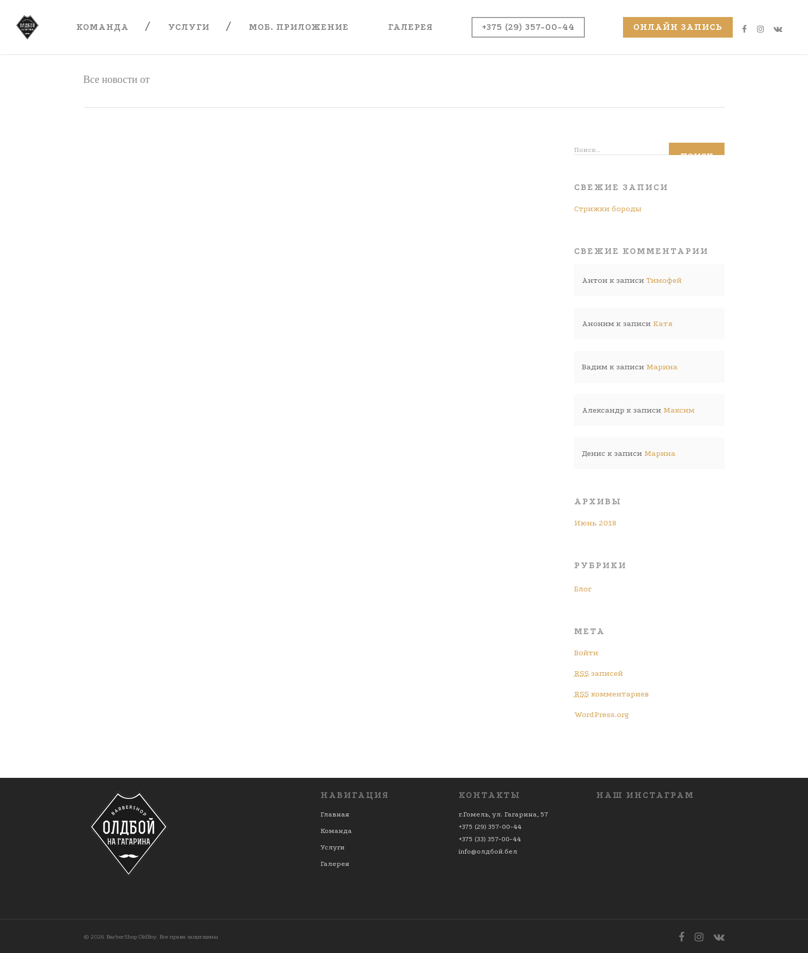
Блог (583, 588)
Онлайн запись (677, 27)
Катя (662, 323)
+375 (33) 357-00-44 (490, 839)
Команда (102, 27)
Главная (335, 814)
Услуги (189, 27)
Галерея (410, 27)
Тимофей (664, 280)
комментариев (611, 694)
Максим (679, 410)
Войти (586, 652)
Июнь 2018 (595, 522)
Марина (662, 366)
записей (598, 673)
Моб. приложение (299, 27)
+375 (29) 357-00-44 (528, 27)
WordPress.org (601, 714)
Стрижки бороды (608, 208)
